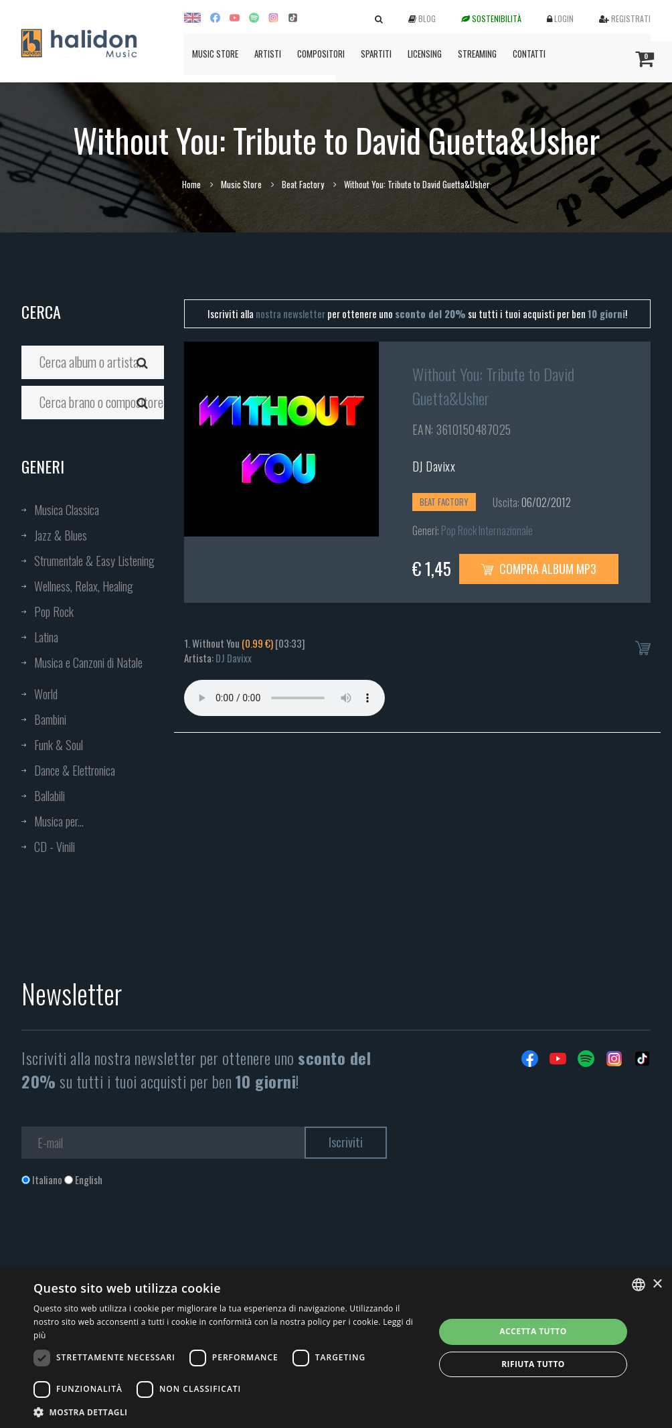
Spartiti (376, 53)
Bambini (50, 719)
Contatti (529, 53)
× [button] (657, 1284)
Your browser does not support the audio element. (284, 698)
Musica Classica (66, 509)
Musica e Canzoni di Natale (88, 662)
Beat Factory (303, 184)
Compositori (321, 53)
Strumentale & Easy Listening (94, 560)
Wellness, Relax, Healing (83, 586)
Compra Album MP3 (538, 568)
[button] (227, 1411)
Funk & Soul (58, 745)
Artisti (267, 53)
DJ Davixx (434, 466)
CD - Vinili (54, 846)
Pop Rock (54, 611)
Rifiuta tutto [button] (533, 1364)
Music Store (215, 53)
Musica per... (59, 821)
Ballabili (49, 795)
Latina (46, 637)
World (46, 694)
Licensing (425, 53)
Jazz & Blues (60, 535)
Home (191, 184)
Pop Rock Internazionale (487, 530)
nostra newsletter (290, 313)
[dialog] (336, 1348)
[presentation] (123, 1241)
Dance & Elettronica (74, 770)
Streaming (477, 53)
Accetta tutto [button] (532, 1331)
